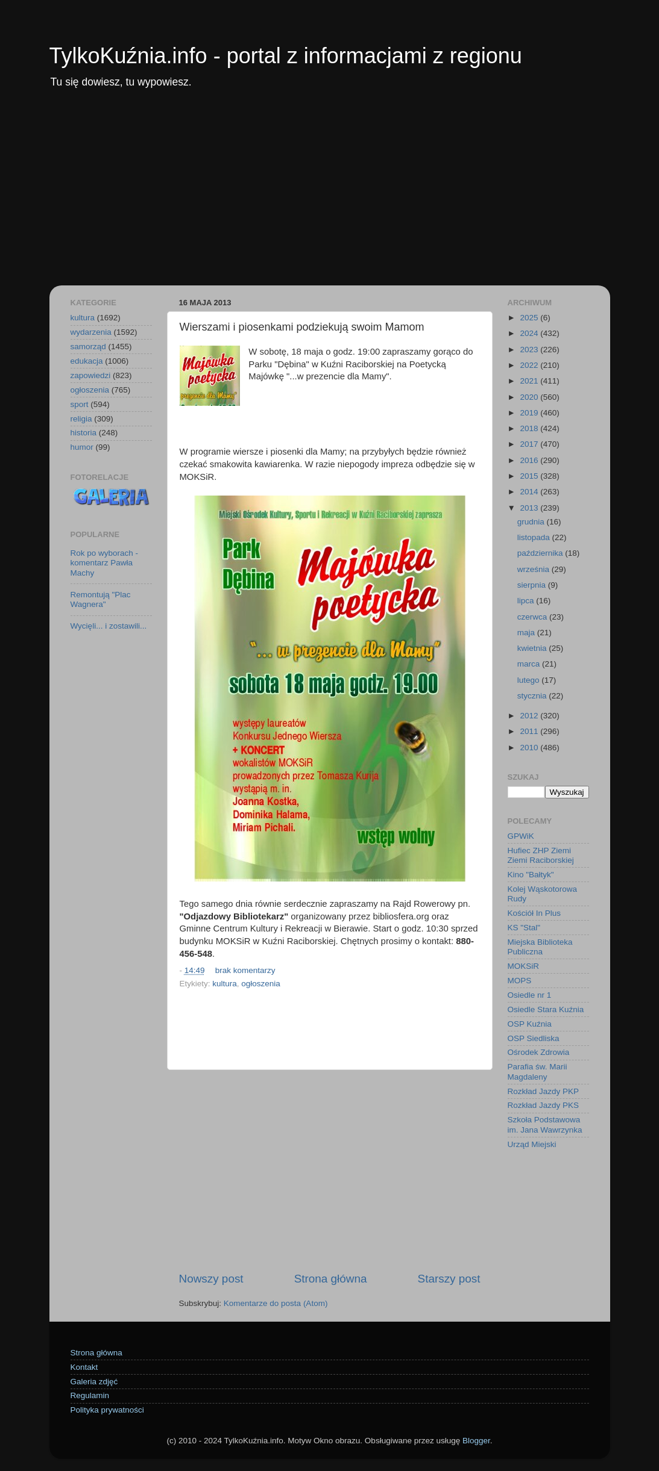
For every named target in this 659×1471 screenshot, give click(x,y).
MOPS (520, 980)
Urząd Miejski (532, 1144)
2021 (530, 380)
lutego (529, 680)
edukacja (87, 360)
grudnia (532, 521)
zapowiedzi (91, 375)
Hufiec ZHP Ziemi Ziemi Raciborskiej (541, 855)
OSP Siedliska (534, 1038)
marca (529, 663)
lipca (527, 600)
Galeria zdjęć (94, 1381)
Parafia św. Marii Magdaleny (537, 1071)
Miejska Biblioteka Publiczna (540, 947)
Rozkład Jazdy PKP (543, 1091)
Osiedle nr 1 (530, 995)
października (541, 553)
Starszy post (449, 1278)
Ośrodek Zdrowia (539, 1052)
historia (84, 432)
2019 (530, 412)
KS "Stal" (524, 927)
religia (81, 418)
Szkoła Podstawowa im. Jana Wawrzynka (545, 1124)
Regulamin (90, 1395)
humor (82, 447)
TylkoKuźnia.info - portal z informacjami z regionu (285, 55)
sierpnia (532, 584)
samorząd (88, 346)
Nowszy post (211, 1278)
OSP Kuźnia (530, 1023)
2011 (530, 731)
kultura (224, 983)
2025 (530, 317)
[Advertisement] (329, 195)
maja (527, 632)
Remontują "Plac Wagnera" (101, 599)
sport (80, 404)
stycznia (533, 695)
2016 (530, 460)
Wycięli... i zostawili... (109, 625)
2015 (530, 475)
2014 (530, 491)
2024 (530, 333)
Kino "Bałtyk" (531, 874)
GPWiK (521, 836)
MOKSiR (524, 966)
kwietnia (533, 648)
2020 (530, 397)
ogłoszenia (260, 983)
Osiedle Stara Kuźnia (546, 1009)
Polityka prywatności (107, 1409)
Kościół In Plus (534, 913)
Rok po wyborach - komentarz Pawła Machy (105, 563)
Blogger (476, 1440)
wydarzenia (91, 332)
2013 (530, 507)
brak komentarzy (245, 970)
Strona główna (330, 1278)
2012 (530, 715)
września (534, 569)
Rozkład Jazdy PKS (543, 1105)
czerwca (533, 616)
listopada (534, 537)
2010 (530, 747)
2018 (530, 428)
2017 (530, 444)
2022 (530, 365)
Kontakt (84, 1367)
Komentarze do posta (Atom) (276, 1303)
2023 (530, 349)
